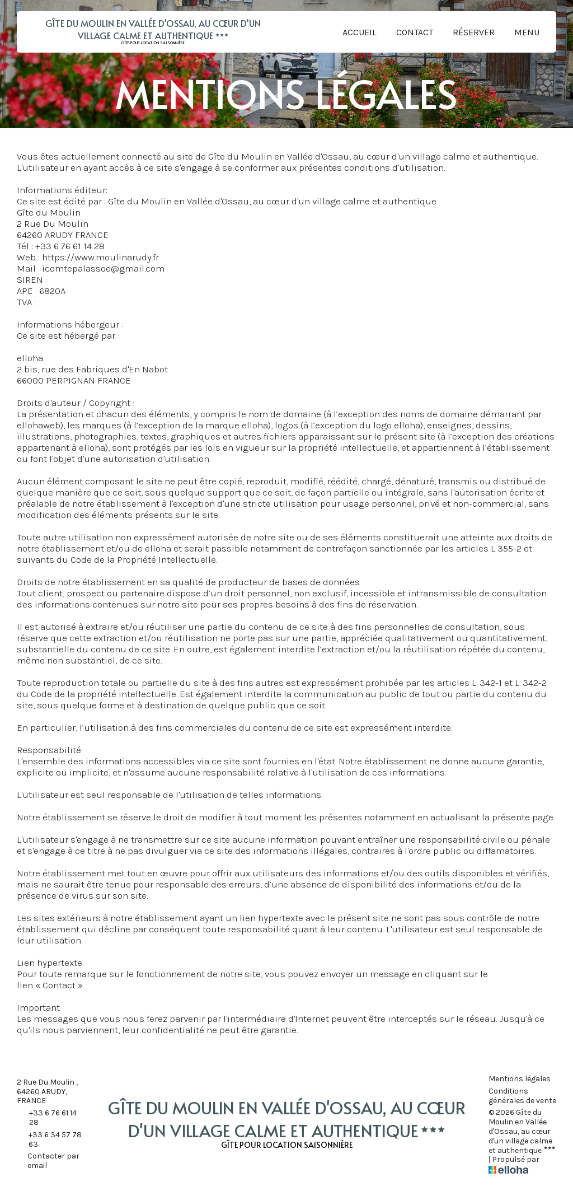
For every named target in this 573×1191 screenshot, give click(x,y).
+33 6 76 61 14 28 (47, 1118)
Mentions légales (520, 1079)
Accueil (359, 32)
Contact (414, 32)
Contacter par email (48, 1161)
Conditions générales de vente (522, 1096)
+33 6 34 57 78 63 (49, 1140)
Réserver (474, 32)
